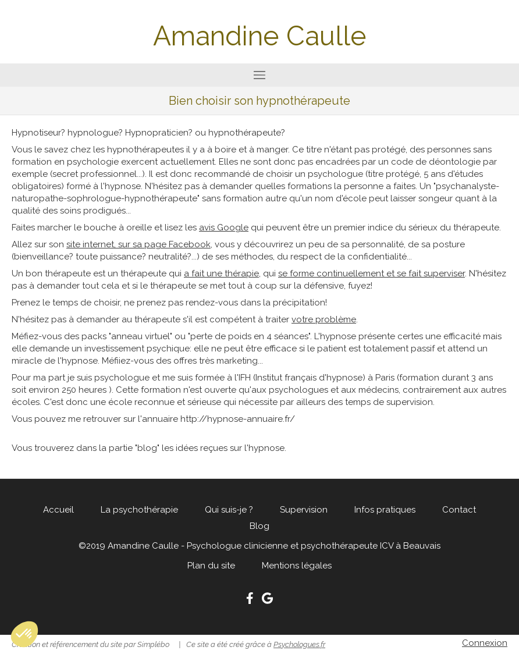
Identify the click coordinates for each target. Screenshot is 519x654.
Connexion (484, 643)
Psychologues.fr (299, 644)
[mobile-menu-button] (259, 75)
